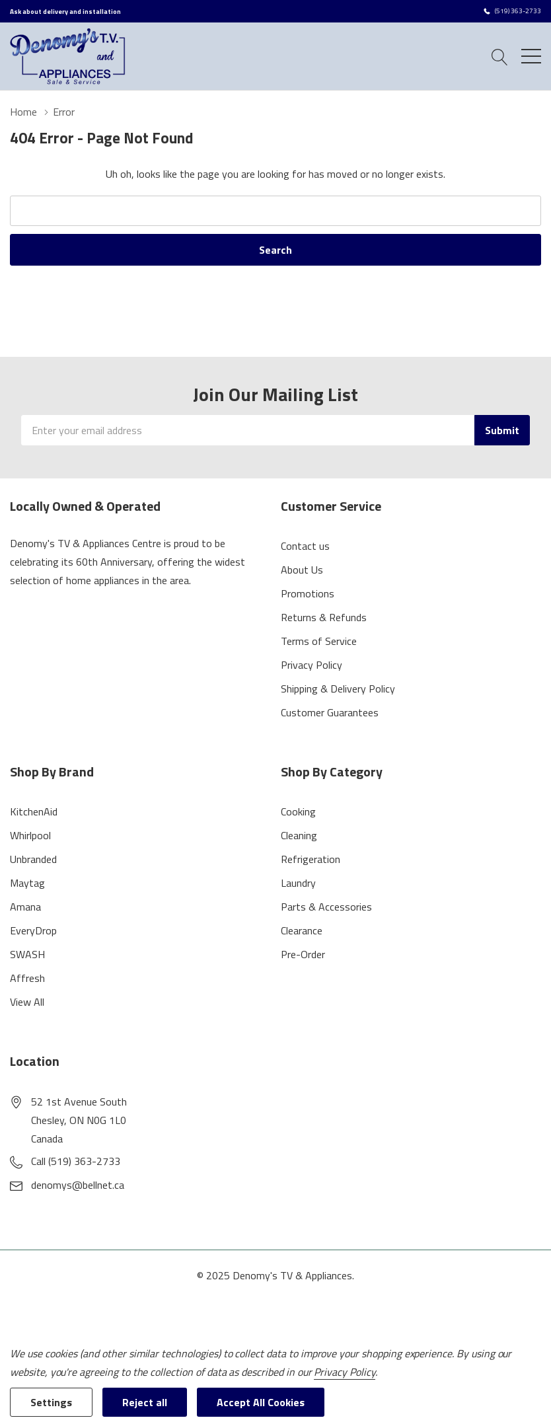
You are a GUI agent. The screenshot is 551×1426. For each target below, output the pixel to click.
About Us (302, 570)
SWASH (27, 954)
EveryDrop (33, 930)
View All (27, 1002)
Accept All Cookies (261, 1402)
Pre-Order (303, 954)
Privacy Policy (311, 665)
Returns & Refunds (324, 617)
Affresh (27, 978)
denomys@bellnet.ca (77, 1185)
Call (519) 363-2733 (75, 1161)
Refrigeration (310, 859)
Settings (51, 1402)
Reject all (144, 1402)
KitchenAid (33, 811)
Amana (25, 907)
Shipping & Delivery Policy (338, 688)
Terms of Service (319, 641)
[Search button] (500, 55)
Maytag (27, 883)
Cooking (298, 811)
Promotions (307, 593)
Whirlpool (30, 835)
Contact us (305, 546)
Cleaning (299, 835)
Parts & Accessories (326, 907)
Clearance (301, 930)
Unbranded (33, 859)
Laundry (298, 883)
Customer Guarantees (330, 712)
